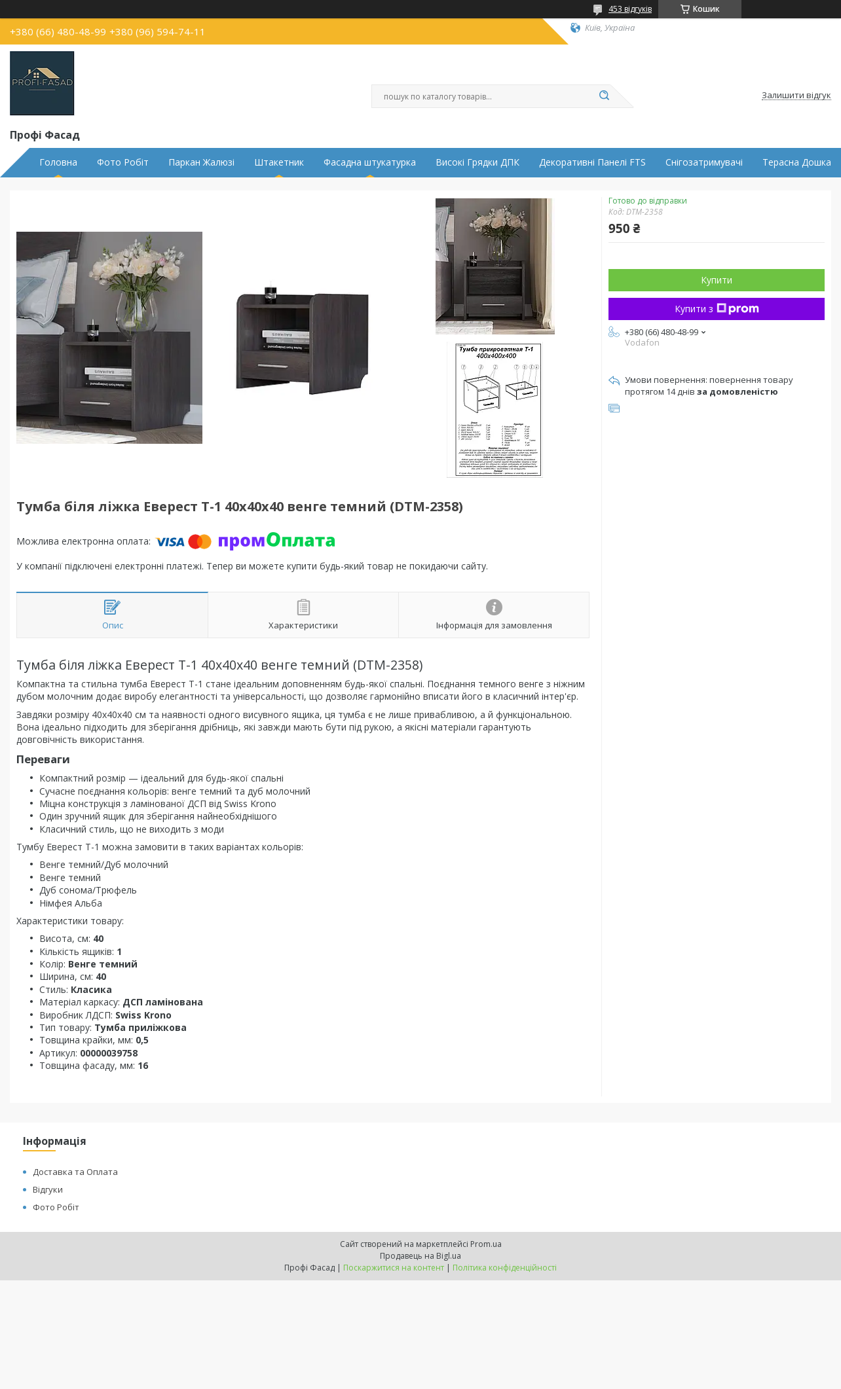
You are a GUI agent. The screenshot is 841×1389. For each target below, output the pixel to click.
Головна (58, 162)
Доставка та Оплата (75, 1172)
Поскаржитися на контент (393, 1267)
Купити (716, 280)
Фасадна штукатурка (370, 162)
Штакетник (279, 162)
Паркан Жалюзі (201, 162)
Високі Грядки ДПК (477, 162)
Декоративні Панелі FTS (592, 162)
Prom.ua (486, 1244)
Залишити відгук (796, 95)
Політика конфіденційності (505, 1267)
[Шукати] (604, 96)
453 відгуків (630, 8)
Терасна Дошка (796, 162)
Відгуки (48, 1189)
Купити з (717, 308)
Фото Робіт (123, 162)
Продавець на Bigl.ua (420, 1255)
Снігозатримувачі (704, 162)
